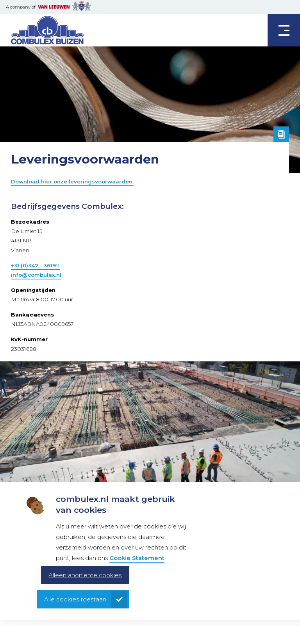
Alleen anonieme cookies (84, 575)
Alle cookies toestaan (75, 599)
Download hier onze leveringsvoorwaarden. (72, 181)
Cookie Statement (136, 558)
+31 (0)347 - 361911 (35, 265)
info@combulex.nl (36, 275)
